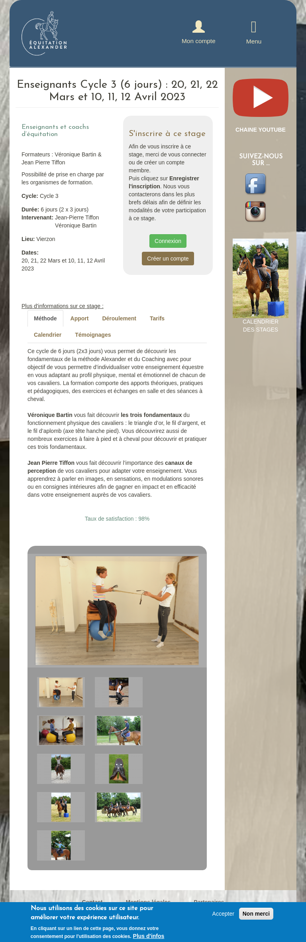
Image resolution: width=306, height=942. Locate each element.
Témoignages (93, 335)
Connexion (168, 241)
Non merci (256, 913)
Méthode (45, 318)
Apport (80, 318)
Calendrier (47, 335)
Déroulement (119, 318)
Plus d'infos (149, 936)
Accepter (223, 913)
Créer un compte (167, 258)
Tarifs (157, 318)
